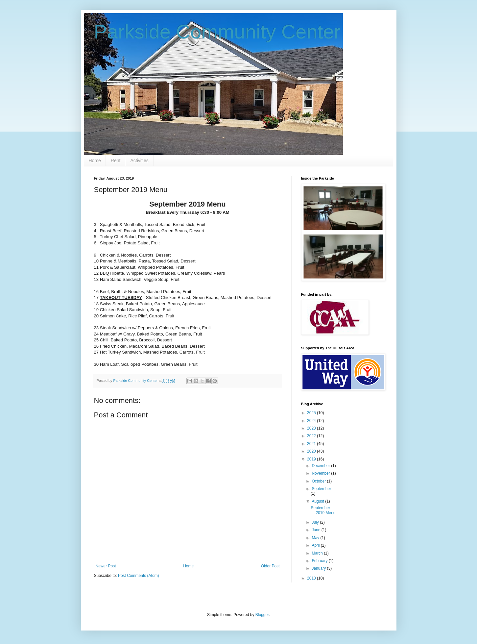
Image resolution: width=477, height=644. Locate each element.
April (316, 545)
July (316, 522)
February (320, 560)
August (318, 501)
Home (95, 160)
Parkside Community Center (217, 32)
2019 (312, 459)
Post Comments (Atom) (138, 575)
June (316, 530)
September (321, 488)
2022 (312, 435)
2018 (312, 578)
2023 (312, 428)
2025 (312, 412)
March (318, 553)
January (319, 568)
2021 (312, 443)
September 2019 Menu (323, 510)
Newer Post (106, 566)
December (321, 465)
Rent (116, 160)
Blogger (262, 614)
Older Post (270, 566)
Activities (139, 160)
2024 (312, 420)
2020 (312, 451)
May (316, 537)
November (321, 473)
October (319, 481)
